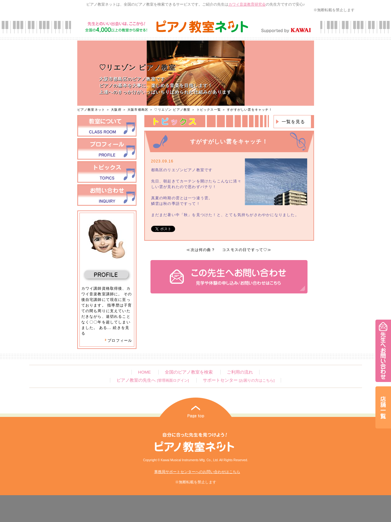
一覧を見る (293, 121)
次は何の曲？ (203, 250)
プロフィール (118, 340)
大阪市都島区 (137, 109)
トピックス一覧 (209, 109)
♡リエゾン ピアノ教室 (172, 109)
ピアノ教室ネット (91, 109)
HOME (144, 372)
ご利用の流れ (240, 372)
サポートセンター (238, 380)
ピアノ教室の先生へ (153, 380)
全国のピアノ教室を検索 (189, 372)
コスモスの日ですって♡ (244, 250)
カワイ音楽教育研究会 (247, 4)
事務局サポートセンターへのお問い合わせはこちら (197, 472)
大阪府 (116, 109)
